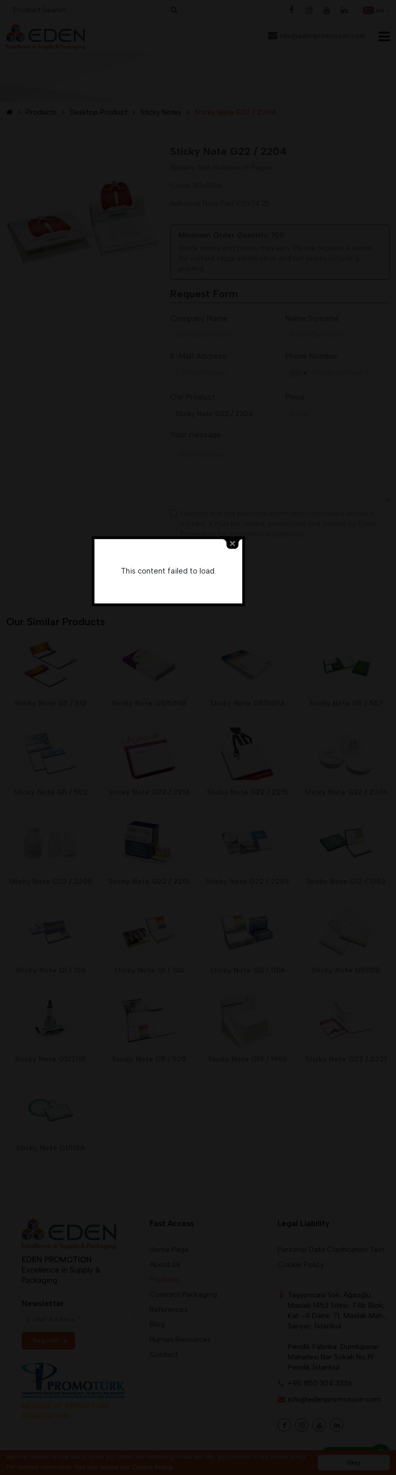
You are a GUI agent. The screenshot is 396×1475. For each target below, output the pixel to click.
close (262, 715)
